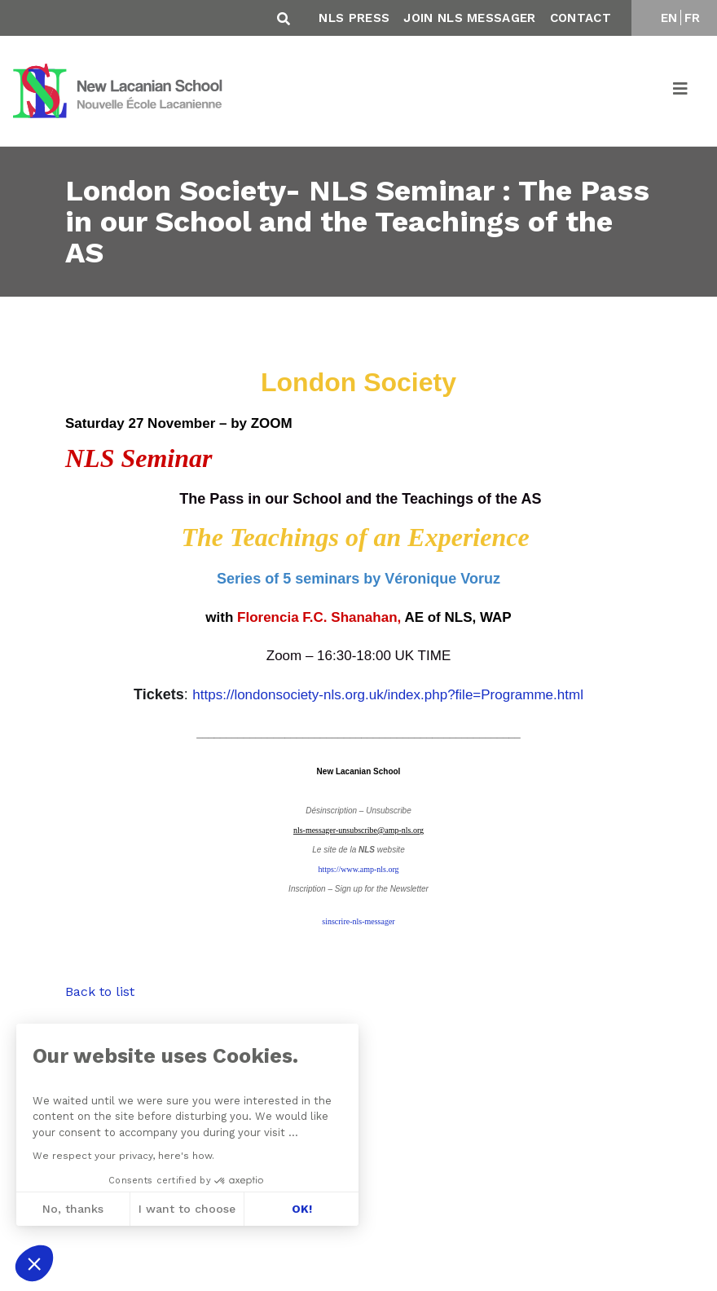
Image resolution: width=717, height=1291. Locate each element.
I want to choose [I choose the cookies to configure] (187, 1208)
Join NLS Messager (469, 18)
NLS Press (354, 18)
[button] (34, 1263)
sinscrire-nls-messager (358, 921)
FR (692, 18)
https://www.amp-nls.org (358, 869)
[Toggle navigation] (681, 91)
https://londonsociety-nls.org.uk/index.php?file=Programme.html (387, 695)
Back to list (99, 991)
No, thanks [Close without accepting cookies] (72, 1208)
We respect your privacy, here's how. (122, 1155)
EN (669, 18)
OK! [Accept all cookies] (301, 1208)
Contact (580, 18)
